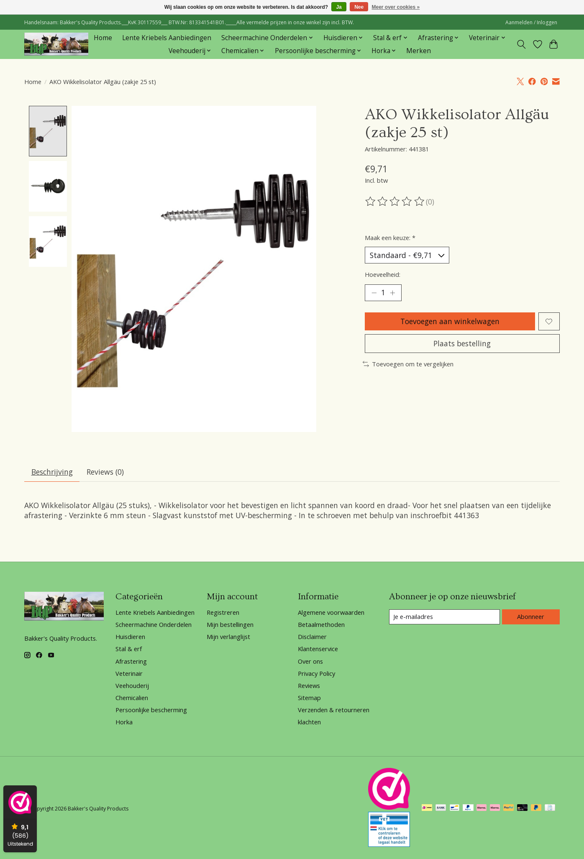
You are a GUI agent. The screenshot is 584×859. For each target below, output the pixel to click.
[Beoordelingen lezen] (395, 201)
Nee (359, 7)
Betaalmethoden (321, 625)
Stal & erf (128, 649)
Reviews (309, 685)
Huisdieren (130, 637)
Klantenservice (318, 649)
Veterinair (129, 673)
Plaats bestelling (462, 343)
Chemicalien (131, 698)
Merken (418, 50)
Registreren (223, 612)
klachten (309, 722)
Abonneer (530, 617)
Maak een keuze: (390, 237)
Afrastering (131, 661)
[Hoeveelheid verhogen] (392, 293)
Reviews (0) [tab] (105, 472)
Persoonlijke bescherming (151, 710)
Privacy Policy (316, 673)
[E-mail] (444, 617)
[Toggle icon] (521, 44)
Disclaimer (312, 637)
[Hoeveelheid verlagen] (374, 293)
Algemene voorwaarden (331, 612)
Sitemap (309, 698)
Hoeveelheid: (382, 274)
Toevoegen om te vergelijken (408, 364)
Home (103, 37)
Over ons (310, 661)
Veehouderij (132, 685)
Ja (338, 7)
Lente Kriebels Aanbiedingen (166, 37)
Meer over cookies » (396, 7)
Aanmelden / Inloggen (531, 22)
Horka (124, 722)
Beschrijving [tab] (52, 472)
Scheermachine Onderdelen (153, 625)
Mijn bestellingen (230, 625)
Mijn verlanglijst (228, 637)
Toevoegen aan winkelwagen (449, 321)
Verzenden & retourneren (333, 710)
